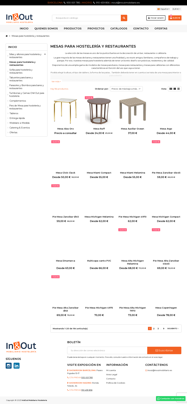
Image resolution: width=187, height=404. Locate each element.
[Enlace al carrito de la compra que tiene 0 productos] (174, 17)
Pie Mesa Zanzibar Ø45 (65, 216)
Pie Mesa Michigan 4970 (132, 216)
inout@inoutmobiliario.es (125, 2)
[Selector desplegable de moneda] (176, 9)
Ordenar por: (101, 89)
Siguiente (173, 328)
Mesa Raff (99, 128)
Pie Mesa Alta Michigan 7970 (132, 309)
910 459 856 (103, 2)
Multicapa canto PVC (99, 260)
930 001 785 (73, 2)
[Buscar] (89, 18)
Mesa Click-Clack (65, 172)
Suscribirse (164, 350)
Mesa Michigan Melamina (99, 216)
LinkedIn (17, 366)
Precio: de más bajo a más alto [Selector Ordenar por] (126, 89)
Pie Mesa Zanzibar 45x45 (166, 172)
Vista (163, 89)
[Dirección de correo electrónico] (107, 350)
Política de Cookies (115, 383)
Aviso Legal (111, 374)
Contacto (110, 378)
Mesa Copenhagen (166, 307)
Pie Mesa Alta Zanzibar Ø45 (65, 309)
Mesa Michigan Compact (166, 216)
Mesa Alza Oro (65, 128)
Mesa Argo (166, 128)
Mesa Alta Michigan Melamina (132, 262)
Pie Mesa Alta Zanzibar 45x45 (166, 262)
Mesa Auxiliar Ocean (132, 128)
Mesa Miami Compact (99, 172)
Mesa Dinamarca (65, 260)
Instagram (9, 366)
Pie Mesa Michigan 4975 (99, 307)
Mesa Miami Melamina (132, 172)
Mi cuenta (111, 370)
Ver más (56, 81)
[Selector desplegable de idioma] (163, 9)
